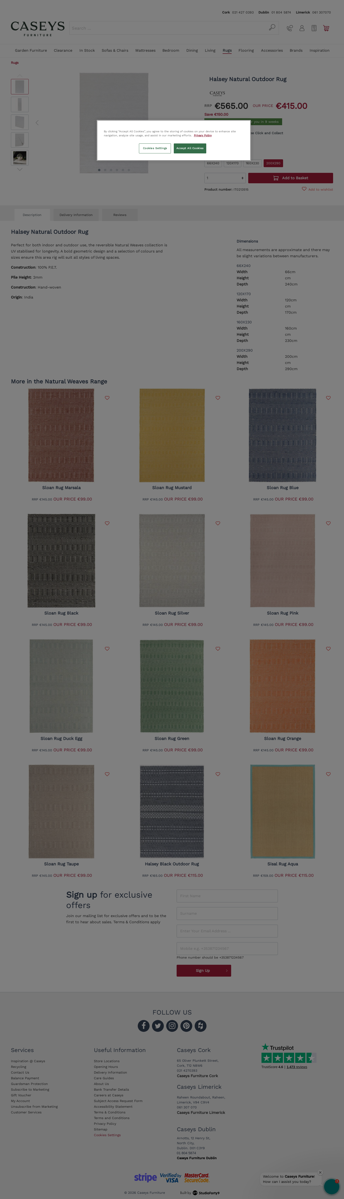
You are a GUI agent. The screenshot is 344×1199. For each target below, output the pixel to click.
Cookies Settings (155, 148)
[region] (174, 140)
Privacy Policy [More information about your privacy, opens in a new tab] (203, 135)
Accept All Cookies (190, 148)
